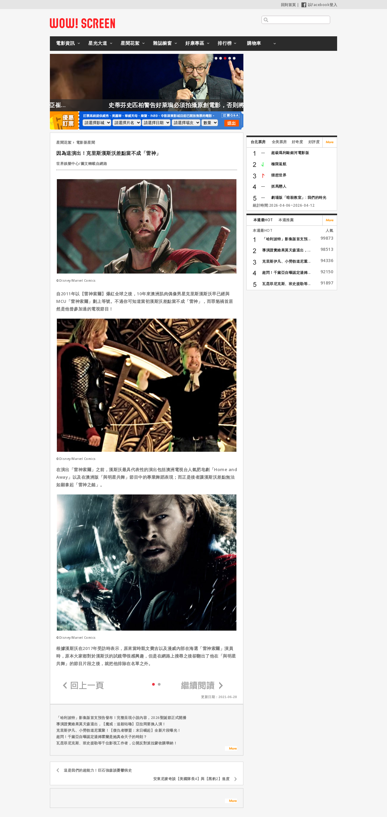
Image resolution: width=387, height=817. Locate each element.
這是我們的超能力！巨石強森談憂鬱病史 (98, 770)
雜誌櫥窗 (162, 43)
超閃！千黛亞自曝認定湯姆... (286, 272)
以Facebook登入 (319, 4)
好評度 (314, 141)
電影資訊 (65, 43)
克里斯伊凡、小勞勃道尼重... (286, 261)
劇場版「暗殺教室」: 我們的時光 (298, 197)
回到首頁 (288, 4)
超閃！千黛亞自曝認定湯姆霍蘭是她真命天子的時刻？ (101, 736)
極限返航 (278, 163)
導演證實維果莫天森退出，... (286, 250)
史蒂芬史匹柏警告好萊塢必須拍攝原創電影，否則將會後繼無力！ (207, 105)
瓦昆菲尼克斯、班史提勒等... (286, 283)
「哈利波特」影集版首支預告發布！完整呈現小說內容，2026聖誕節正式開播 (121, 717)
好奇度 (297, 141)
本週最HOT (263, 219)
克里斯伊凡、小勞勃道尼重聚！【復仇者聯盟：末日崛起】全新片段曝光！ (118, 730)
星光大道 (97, 43)
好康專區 (194, 43)
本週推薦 (286, 219)
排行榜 (225, 43)
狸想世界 (278, 175)
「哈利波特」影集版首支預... (286, 238)
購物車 (254, 43)
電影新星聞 (85, 142)
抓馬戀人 (278, 186)
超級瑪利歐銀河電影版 (290, 152)
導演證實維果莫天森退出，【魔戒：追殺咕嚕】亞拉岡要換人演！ (111, 724)
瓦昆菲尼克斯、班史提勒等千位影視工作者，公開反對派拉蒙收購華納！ (116, 743)
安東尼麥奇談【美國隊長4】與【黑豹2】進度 (191, 778)
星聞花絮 (130, 43)
